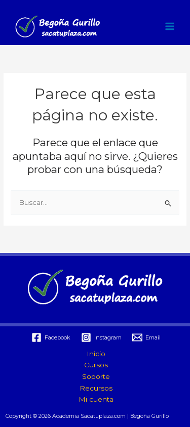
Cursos (96, 365)
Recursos (96, 388)
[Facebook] (51, 337)
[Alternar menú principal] (170, 26)
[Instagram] (101, 337)
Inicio (96, 354)
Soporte (96, 376)
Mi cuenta (96, 399)
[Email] (146, 337)
